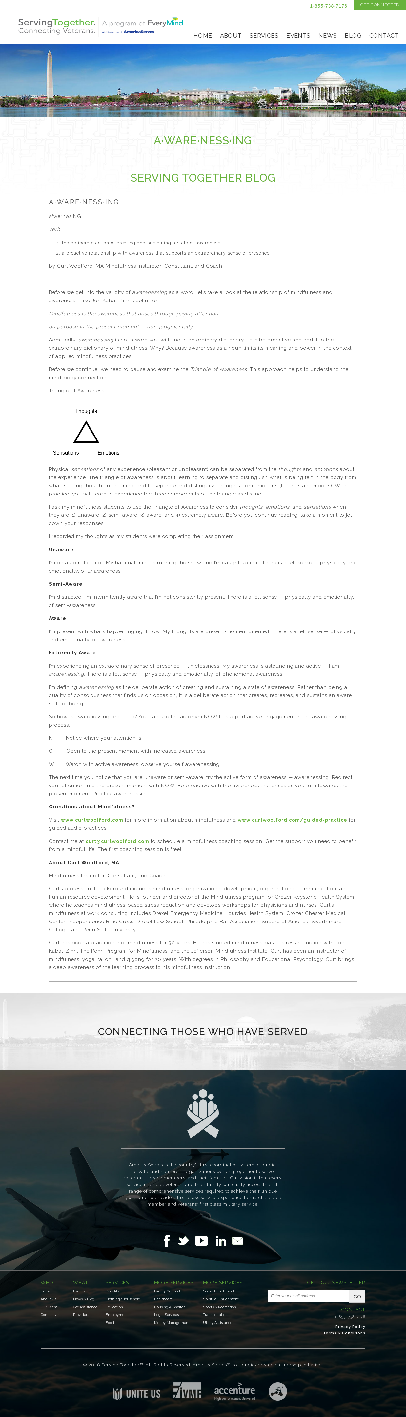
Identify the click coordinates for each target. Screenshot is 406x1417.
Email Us (237, 1240)
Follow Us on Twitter (186, 1240)
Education (114, 1307)
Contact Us (50, 1315)
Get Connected (379, 4)
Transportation (215, 1315)
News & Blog (83, 1299)
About (231, 35)
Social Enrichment (218, 1291)
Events (298, 35)
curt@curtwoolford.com (117, 841)
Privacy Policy (350, 1327)
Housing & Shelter (169, 1307)
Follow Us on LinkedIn (222, 1240)
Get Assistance (85, 1307)
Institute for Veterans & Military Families (187, 1390)
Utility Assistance (217, 1323)
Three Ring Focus (278, 1391)
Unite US (136, 1391)
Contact (384, 35)
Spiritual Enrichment (221, 1299)
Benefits (112, 1291)
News (327, 35)
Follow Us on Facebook (168, 1240)
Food (110, 1323)
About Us (48, 1299)
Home (202, 35)
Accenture (234, 1391)
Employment (117, 1315)
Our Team (49, 1307)
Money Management (172, 1323)
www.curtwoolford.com (92, 820)
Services (264, 35)
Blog (353, 35)
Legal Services (166, 1315)
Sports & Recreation (219, 1307)
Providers (81, 1315)
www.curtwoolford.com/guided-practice (292, 820)
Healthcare (163, 1299)
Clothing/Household (123, 1299)
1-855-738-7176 (328, 6)
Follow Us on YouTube (204, 1240)
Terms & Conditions (344, 1333)
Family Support (167, 1291)
